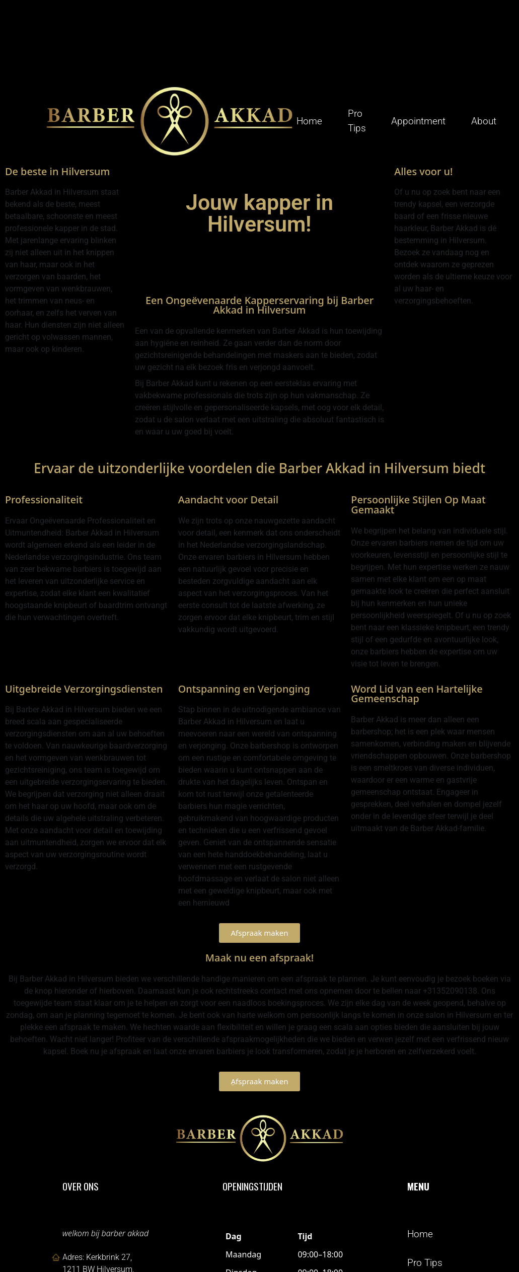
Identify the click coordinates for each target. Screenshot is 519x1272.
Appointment (418, 120)
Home (309, 120)
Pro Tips (357, 120)
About (483, 120)
